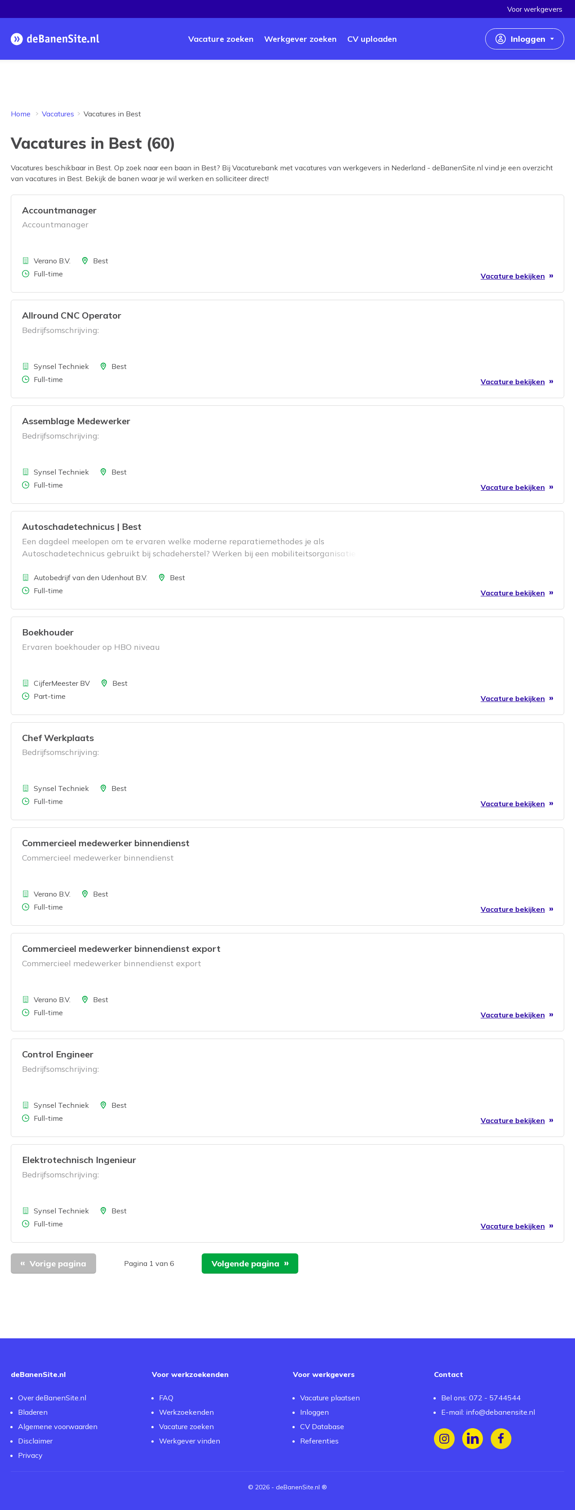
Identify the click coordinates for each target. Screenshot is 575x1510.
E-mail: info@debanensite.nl (488, 1412)
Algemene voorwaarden (57, 1426)
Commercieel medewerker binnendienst (106, 842)
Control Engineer (57, 1054)
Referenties (319, 1440)
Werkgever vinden (189, 1440)
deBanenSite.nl (298, 1487)
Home (21, 113)
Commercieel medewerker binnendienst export (121, 948)
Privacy (30, 1455)
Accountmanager (59, 210)
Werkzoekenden (186, 1412)
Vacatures (58, 113)
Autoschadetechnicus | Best (82, 526)
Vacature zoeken (186, 1426)
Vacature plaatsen (330, 1397)
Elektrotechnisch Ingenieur (79, 1159)
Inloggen (314, 1412)
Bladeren (33, 1412)
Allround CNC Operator (71, 315)
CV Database (322, 1426)
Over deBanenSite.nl (52, 1397)
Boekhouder (48, 632)
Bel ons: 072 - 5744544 (481, 1397)
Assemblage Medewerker (76, 420)
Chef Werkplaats (58, 737)
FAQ (166, 1397)
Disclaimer (35, 1440)
